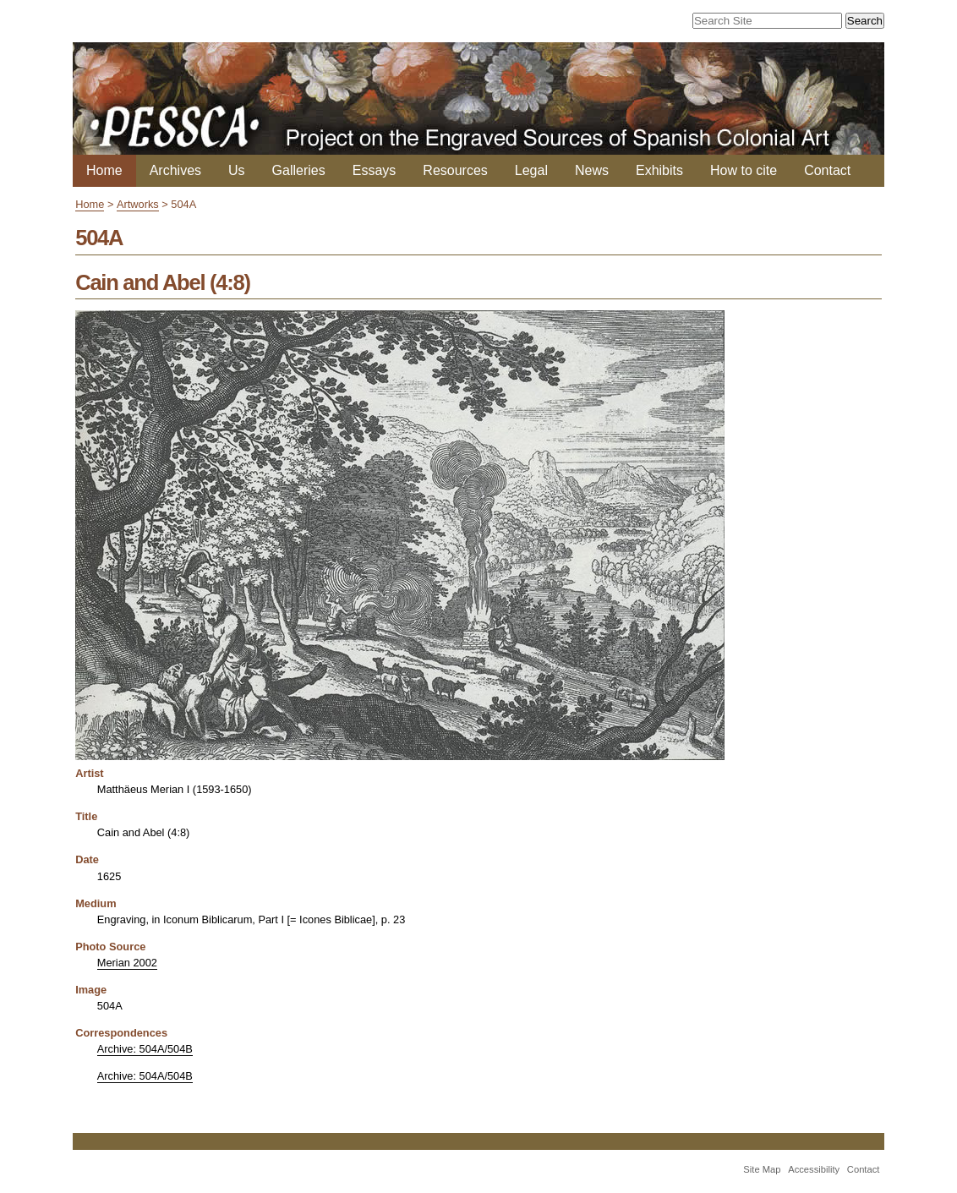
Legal (531, 170)
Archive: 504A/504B (145, 1049)
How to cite (743, 170)
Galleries (298, 170)
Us (236, 170)
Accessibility (813, 1169)
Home (104, 170)
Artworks (138, 204)
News (592, 170)
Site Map (761, 1169)
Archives (175, 170)
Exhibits (659, 170)
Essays (374, 170)
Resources (455, 170)
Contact (827, 170)
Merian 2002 (127, 962)
